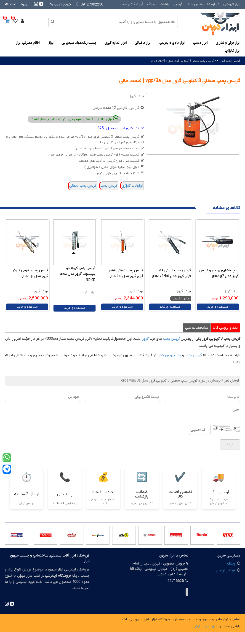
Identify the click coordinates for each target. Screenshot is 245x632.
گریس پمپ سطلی (82, 185)
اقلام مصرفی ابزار (28, 42)
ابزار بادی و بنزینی (172, 42)
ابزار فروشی (231, 4)
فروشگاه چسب (131, 4)
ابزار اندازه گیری (115, 42)
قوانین (178, 4)
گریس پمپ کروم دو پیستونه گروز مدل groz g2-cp (77, 274)
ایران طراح (202, 626)
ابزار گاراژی (232, 50)
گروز (133, 96)
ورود (23, 4)
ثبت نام (10, 4)
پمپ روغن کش (169, 355)
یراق (50, 42)
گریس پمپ (109, 185)
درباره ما (213, 4)
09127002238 (92, 4)
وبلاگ (151, 4)
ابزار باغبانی (143, 42)
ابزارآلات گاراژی (132, 185)
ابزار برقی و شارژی (228, 42)
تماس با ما (194, 4)
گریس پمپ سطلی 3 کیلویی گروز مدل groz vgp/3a (182, 61)
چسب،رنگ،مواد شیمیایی (78, 42)
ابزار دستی (200, 42)
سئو (215, 626)
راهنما (164, 4)
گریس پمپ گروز (230, 61)
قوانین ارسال (226, 570)
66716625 (60, 4)
